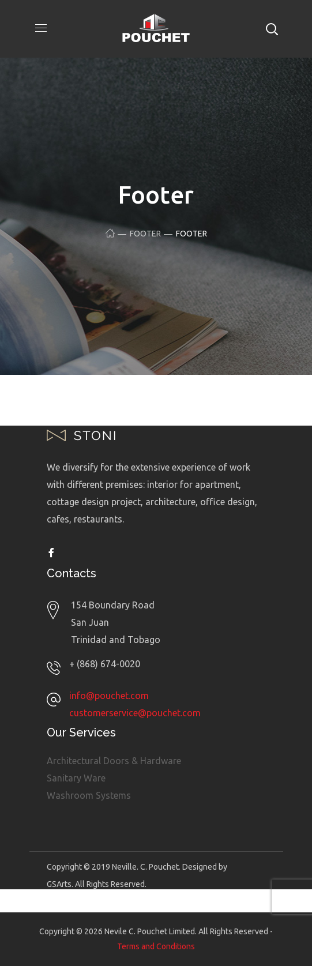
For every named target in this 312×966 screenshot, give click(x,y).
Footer (145, 233)
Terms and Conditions (156, 946)
